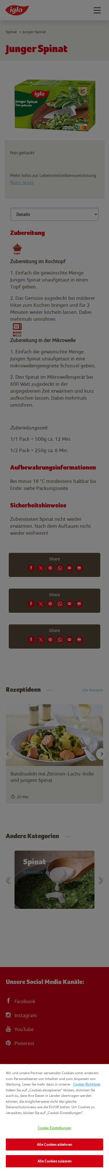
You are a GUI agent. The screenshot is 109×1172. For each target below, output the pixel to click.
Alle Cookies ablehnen (54, 1144)
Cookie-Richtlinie (86, 1084)
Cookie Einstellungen (55, 1128)
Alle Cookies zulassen (54, 1161)
